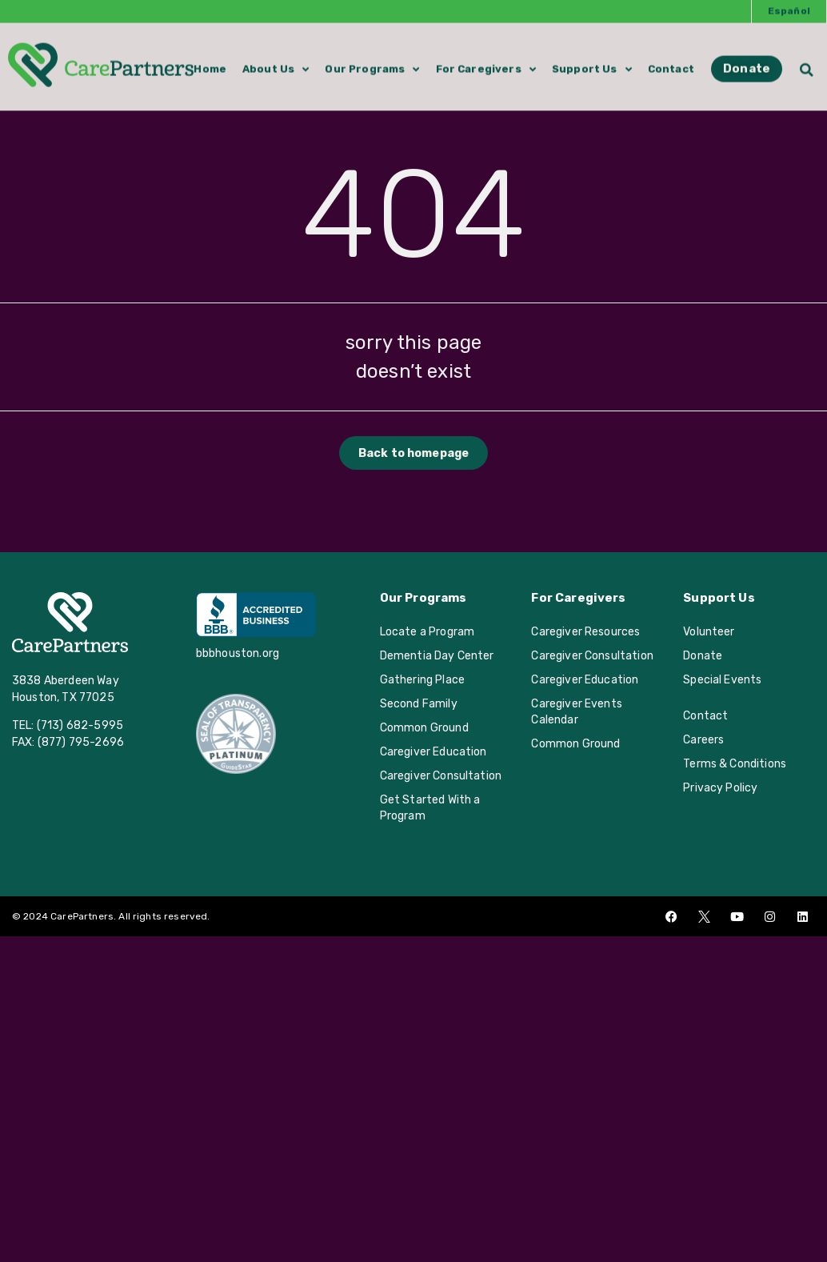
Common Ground (424, 728)
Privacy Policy (720, 788)
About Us (275, 60)
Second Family (418, 704)
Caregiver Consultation (441, 776)
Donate (702, 656)
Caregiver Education (433, 752)
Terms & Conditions (734, 764)
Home (210, 60)
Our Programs (372, 60)
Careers (703, 740)
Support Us (592, 60)
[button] (807, 60)
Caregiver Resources (585, 632)
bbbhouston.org (237, 653)
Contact (671, 60)
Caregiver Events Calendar (576, 712)
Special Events (722, 680)
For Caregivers (486, 60)
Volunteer (708, 632)
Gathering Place (422, 680)
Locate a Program (427, 632)
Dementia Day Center (437, 656)
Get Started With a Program (430, 808)
